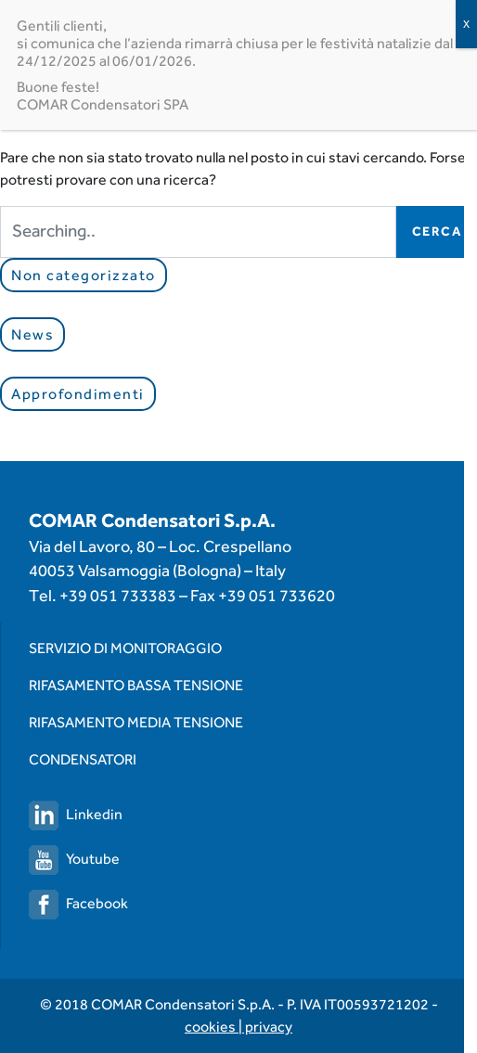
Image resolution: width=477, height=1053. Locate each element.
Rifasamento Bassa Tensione (136, 685)
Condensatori (82, 759)
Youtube (74, 858)
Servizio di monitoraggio (125, 648)
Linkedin (75, 814)
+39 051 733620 (276, 595)
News (32, 334)
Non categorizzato (83, 275)
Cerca (437, 231)
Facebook (78, 903)
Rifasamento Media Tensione (136, 722)
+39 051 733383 (117, 595)
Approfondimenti (78, 394)
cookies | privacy (238, 1026)
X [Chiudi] (466, 24)
